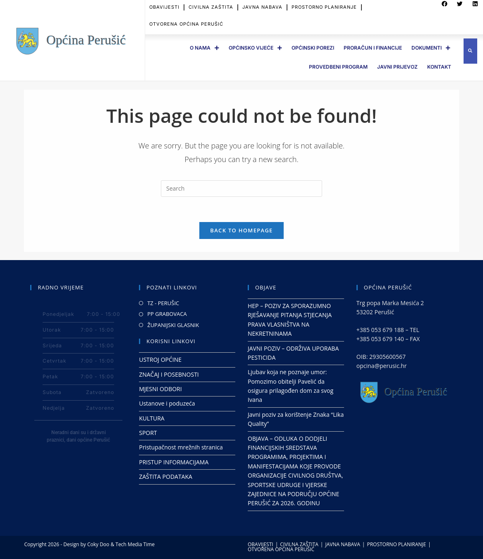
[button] (470, 51)
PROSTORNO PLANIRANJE (396, 544)
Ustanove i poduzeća (167, 403)
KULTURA (152, 418)
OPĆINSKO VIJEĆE (255, 48)
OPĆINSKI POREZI (313, 48)
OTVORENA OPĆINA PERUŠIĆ (186, 19)
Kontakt (439, 67)
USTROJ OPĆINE (160, 359)
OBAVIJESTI (260, 544)
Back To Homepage (241, 230)
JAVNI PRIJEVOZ (397, 67)
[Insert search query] (241, 188)
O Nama (204, 48)
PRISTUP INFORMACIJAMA (173, 462)
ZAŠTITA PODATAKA (165, 476)
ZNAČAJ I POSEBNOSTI (169, 374)
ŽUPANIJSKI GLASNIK (173, 325)
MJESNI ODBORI (160, 389)
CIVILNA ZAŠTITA (299, 544)
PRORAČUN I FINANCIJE (373, 48)
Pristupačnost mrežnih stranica (181, 447)
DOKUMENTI (430, 48)
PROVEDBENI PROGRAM (338, 67)
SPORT (148, 433)
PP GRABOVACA (167, 314)
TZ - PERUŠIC (163, 303)
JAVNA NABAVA (342, 544)
